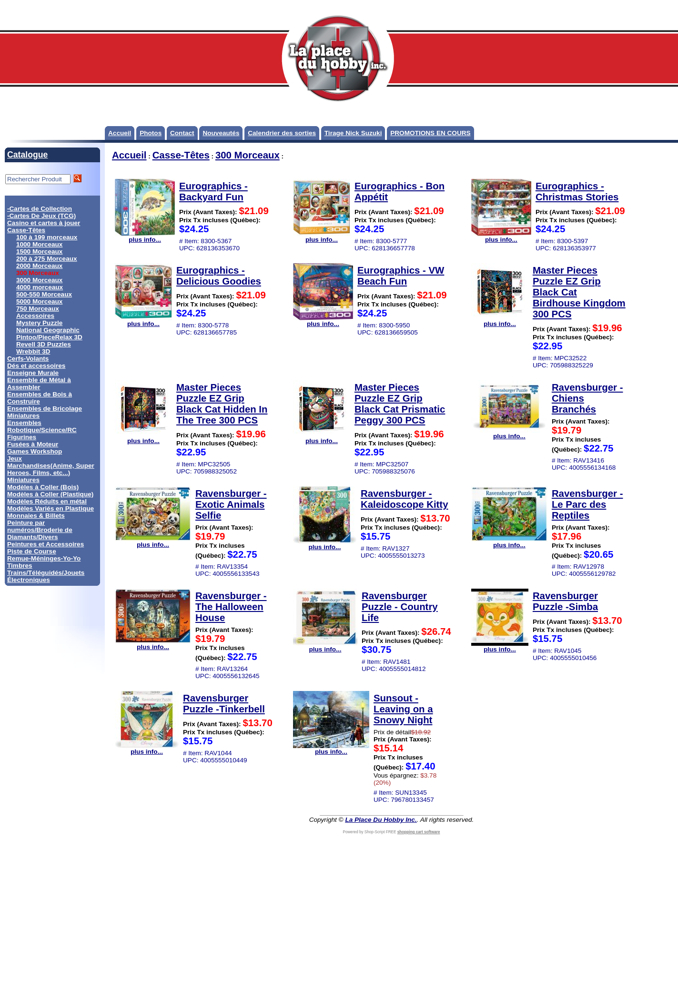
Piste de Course (31, 551)
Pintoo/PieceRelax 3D (49, 337)
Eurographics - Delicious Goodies (218, 275)
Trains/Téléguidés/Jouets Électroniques (45, 576)
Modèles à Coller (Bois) (43, 487)
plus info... (145, 236)
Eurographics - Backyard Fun (213, 191)
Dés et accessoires (36, 365)
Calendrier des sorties (282, 133)
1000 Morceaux (39, 244)
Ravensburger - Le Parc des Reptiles (587, 504)
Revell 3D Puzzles (43, 344)
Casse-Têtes (26, 230)
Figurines (21, 437)
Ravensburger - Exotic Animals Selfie (231, 504)
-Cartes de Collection (39, 208)
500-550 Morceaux (44, 294)
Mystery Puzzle (39, 322)
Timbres (19, 565)
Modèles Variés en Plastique (50, 508)
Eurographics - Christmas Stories (577, 191)
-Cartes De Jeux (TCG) (41, 215)
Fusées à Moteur (32, 444)
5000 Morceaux (39, 301)
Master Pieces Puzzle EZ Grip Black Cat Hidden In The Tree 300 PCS (221, 403)
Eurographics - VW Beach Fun (400, 275)
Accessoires (35, 315)
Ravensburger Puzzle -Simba (565, 601)
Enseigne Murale (33, 372)
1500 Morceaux (39, 251)
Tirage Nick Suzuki (353, 133)
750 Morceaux (37, 308)
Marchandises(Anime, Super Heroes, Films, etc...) (50, 469)
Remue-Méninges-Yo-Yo (44, 558)
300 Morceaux (247, 155)
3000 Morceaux (39, 280)
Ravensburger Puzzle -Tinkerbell (224, 703)
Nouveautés (220, 133)
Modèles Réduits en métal (47, 501)
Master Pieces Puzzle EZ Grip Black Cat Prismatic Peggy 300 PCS (399, 403)
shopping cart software (418, 832)
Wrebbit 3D (33, 351)
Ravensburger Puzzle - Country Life (400, 607)
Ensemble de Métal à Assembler (39, 383)
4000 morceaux (39, 287)
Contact (182, 133)
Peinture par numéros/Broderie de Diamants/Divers (39, 530)
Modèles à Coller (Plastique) (50, 494)
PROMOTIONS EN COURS (430, 133)
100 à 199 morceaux (46, 237)
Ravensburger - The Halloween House (231, 607)
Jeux (14, 458)
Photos (151, 133)
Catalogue (27, 154)
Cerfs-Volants (28, 358)
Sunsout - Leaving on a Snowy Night (403, 709)
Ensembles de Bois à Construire (39, 398)
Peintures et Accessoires (45, 544)
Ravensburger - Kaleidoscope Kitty (404, 499)
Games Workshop (34, 451)
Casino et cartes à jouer (43, 223)
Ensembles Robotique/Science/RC (42, 426)
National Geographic (48, 330)
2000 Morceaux (39, 265)
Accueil (119, 133)
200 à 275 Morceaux (46, 258)
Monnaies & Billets (36, 515)
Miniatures (23, 479)
